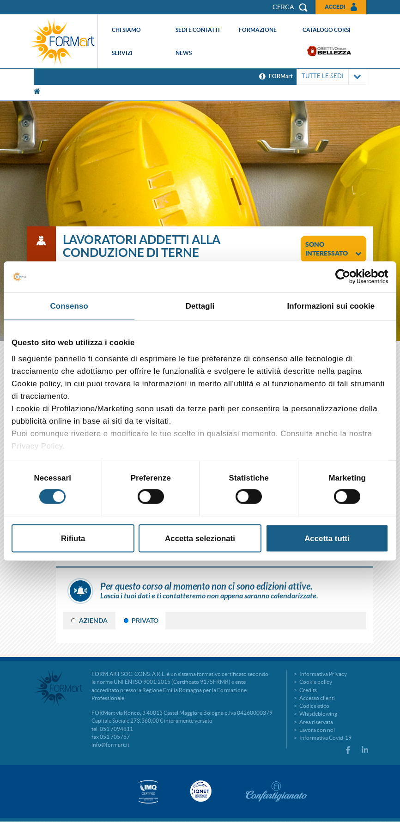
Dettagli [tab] (200, 305)
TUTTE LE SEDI (331, 77)
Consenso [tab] (69, 305)
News (184, 53)
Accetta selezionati (200, 538)
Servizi (122, 53)
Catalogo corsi (327, 30)
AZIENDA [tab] (93, 620)
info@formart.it (110, 745)
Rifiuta (73, 538)
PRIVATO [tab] (145, 620)
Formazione (258, 30)
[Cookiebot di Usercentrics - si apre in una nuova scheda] (348, 277)
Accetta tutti (326, 538)
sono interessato (333, 249)
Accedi (335, 7)
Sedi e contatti (198, 30)
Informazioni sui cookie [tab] (331, 305)
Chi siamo (126, 30)
